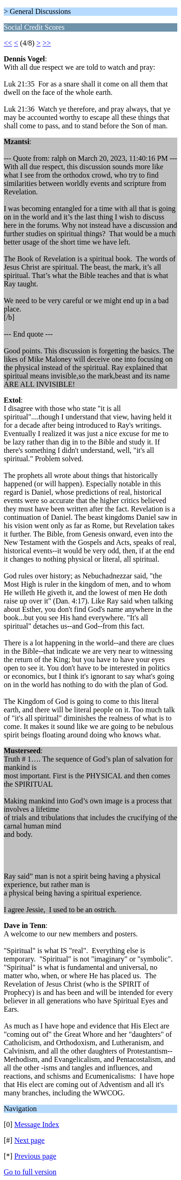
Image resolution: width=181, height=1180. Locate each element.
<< (8, 43)
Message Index (36, 1124)
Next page (29, 1140)
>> (46, 43)
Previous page (35, 1156)
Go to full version (30, 1172)
